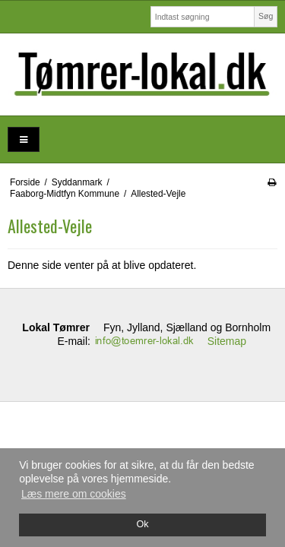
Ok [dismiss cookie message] (142, 524)
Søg (265, 16)
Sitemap (226, 341)
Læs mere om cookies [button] (73, 494)
